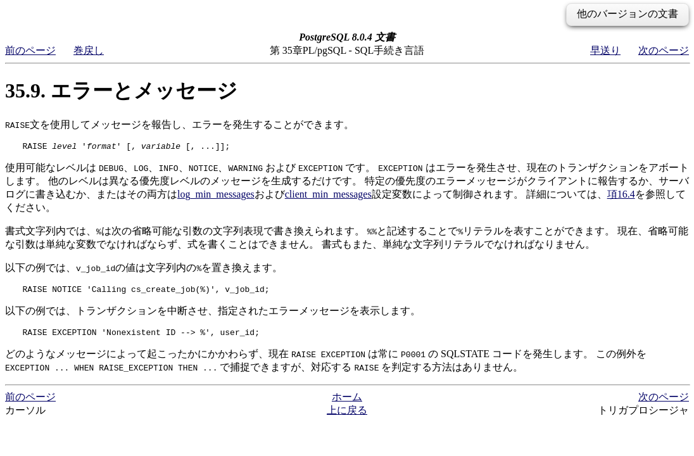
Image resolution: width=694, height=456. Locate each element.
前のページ (30, 50)
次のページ (663, 50)
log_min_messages (216, 196)
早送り (605, 50)
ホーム (347, 402)
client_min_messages (328, 196)
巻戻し (88, 50)
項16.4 (621, 196)
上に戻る (347, 415)
